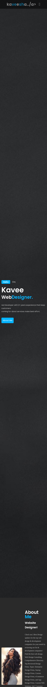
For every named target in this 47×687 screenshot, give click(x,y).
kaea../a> (21, 4)
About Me (7, 320)
